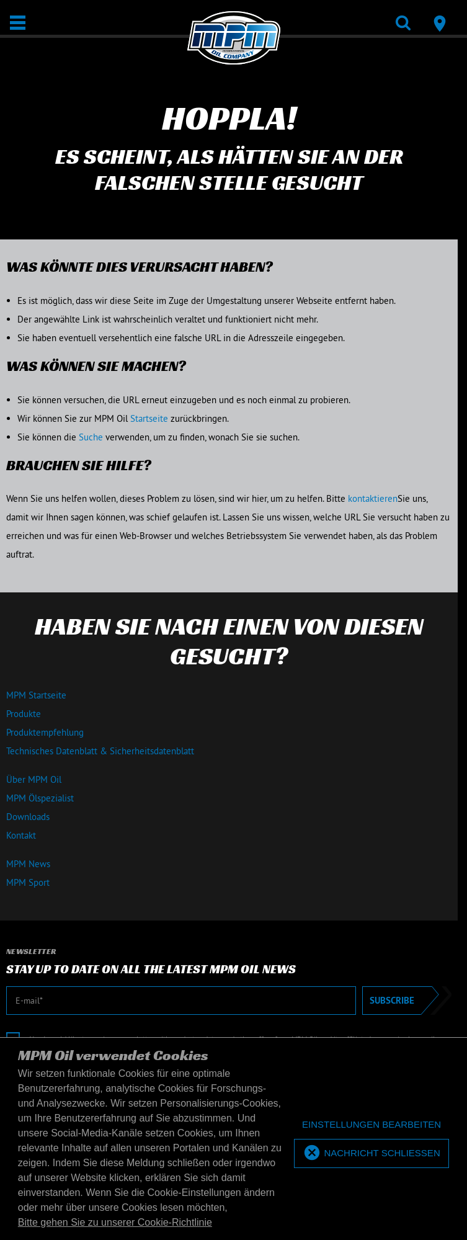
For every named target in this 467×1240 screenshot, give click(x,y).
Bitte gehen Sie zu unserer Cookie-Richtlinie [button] (115, 1222)
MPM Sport (28, 882)
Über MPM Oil (33, 779)
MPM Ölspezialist (40, 798)
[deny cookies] (371, 1125)
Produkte (23, 714)
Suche (91, 437)
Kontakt (21, 835)
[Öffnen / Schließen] (17, 23)
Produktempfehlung (45, 732)
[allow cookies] (371, 1153)
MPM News (28, 864)
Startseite (149, 418)
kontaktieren (373, 498)
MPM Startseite (36, 695)
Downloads (28, 817)
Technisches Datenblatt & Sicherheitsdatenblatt (100, 751)
